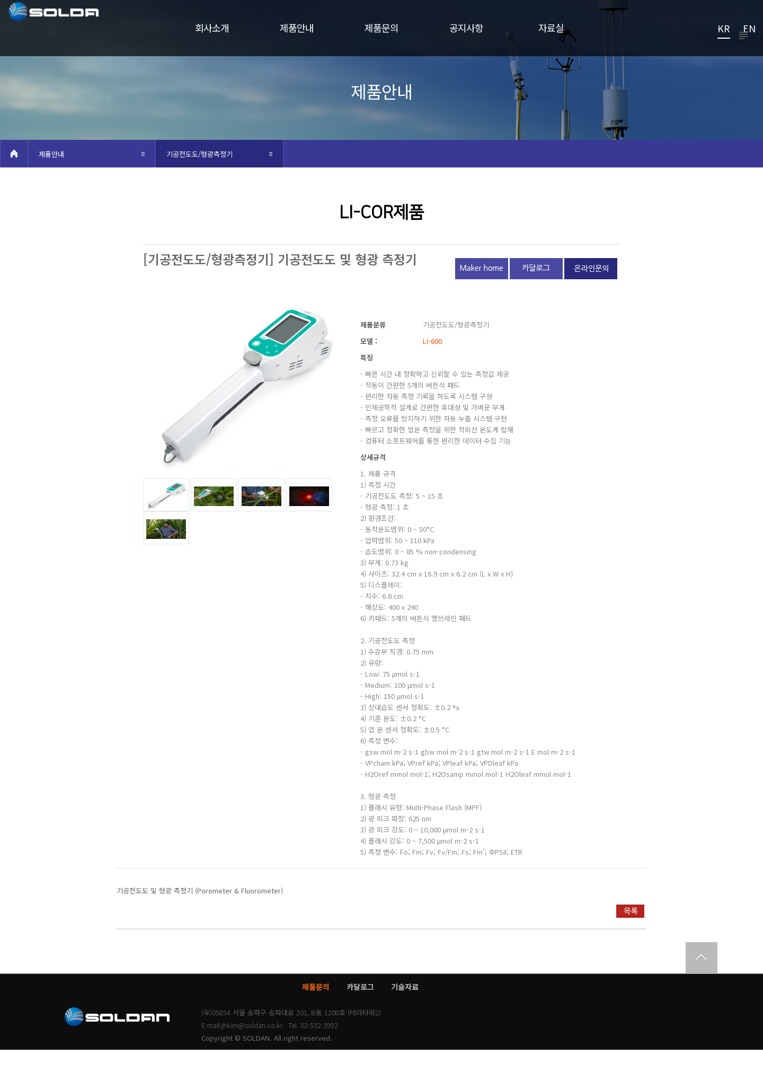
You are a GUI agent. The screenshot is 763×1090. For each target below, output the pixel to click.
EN (749, 29)
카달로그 (360, 1027)
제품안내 (51, 194)
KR (723, 29)
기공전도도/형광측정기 (199, 194)
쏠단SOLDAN (75, 35)
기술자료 (405, 1027)
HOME (14, 193)
